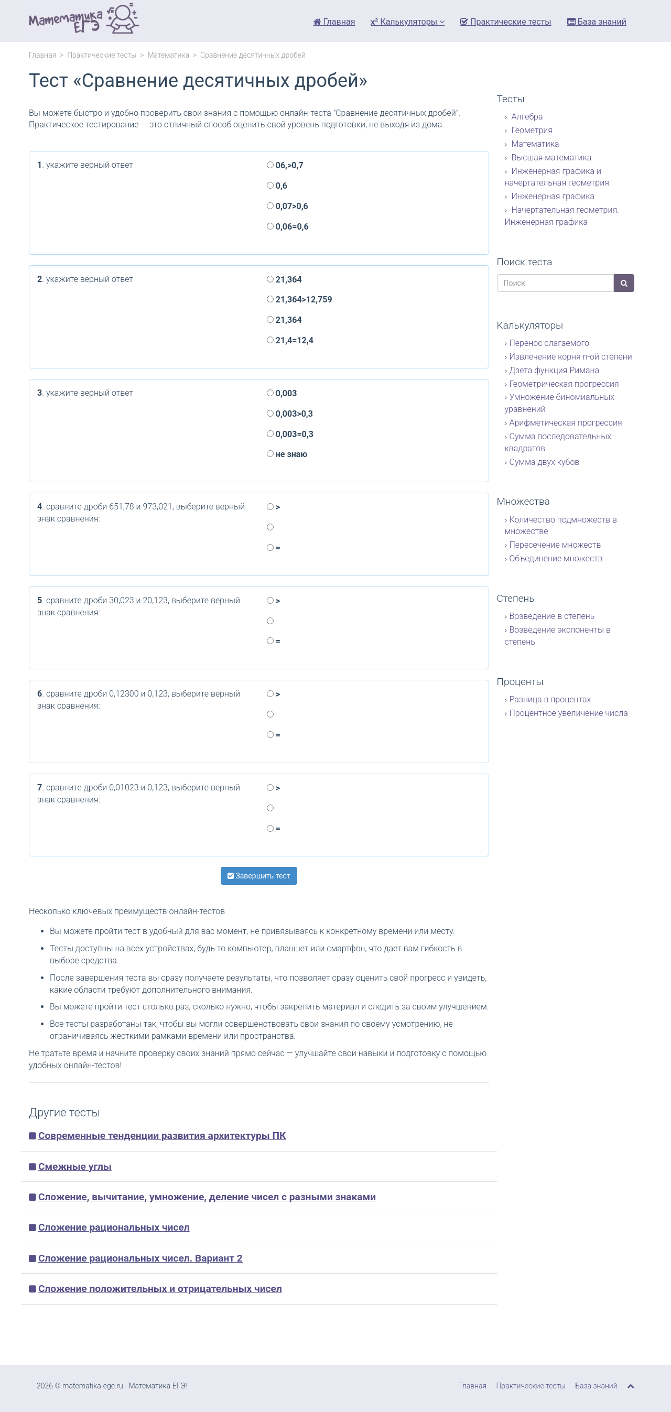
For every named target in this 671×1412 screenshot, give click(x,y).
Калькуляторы (408, 22)
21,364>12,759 (299, 300)
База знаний (596, 22)
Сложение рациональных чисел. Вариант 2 (140, 1258)
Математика (168, 55)
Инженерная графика (552, 196)
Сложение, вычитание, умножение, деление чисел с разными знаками (207, 1197)
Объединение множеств (556, 558)
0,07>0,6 (287, 206)
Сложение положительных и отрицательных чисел (160, 1289)
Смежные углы (75, 1166)
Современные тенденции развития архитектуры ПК (162, 1135)
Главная (334, 22)
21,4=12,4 (290, 340)
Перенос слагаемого (549, 343)
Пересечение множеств (555, 545)
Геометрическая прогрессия (564, 384)
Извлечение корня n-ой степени (571, 357)
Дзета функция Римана (555, 370)
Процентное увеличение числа (569, 713)
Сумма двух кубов (545, 462)
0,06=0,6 (288, 227)
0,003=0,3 (290, 434)
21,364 (284, 280)
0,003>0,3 (290, 414)
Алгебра (526, 117)
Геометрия (531, 130)
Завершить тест (259, 876)
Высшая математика (551, 157)
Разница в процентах (550, 699)
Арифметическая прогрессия (566, 423)
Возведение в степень (552, 616)
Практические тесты (505, 22)
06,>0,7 (285, 165)
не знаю (287, 454)
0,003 (282, 393)
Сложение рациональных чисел (114, 1227)
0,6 (277, 186)
